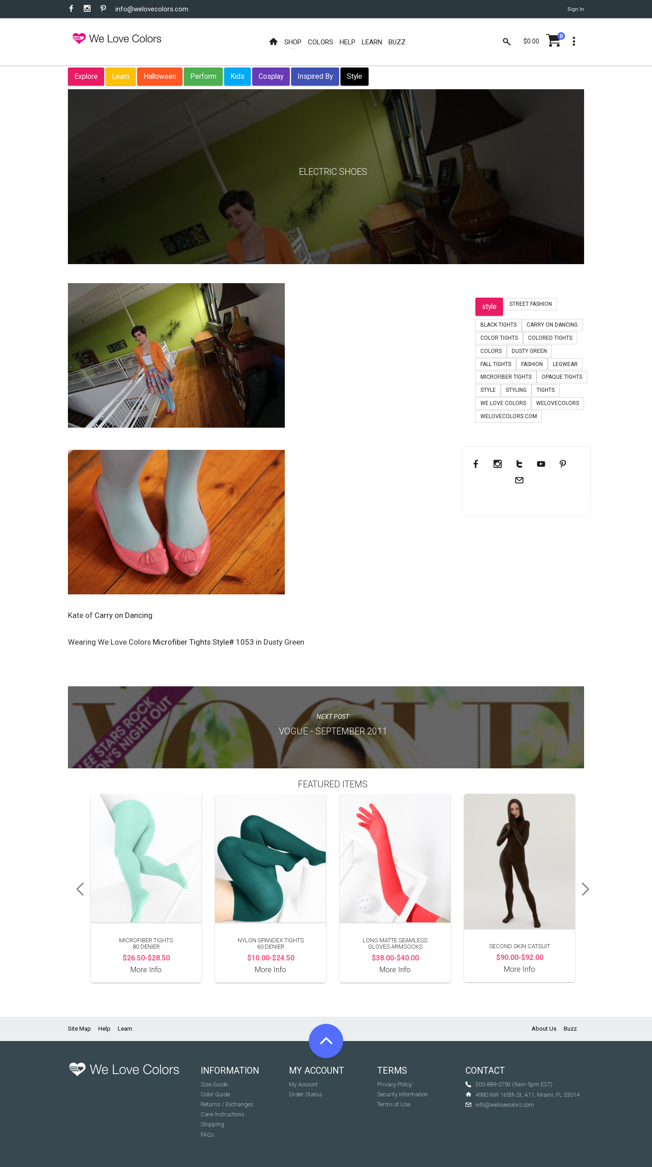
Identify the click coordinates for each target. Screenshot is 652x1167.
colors (491, 351)
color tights (499, 338)
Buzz (570, 1028)
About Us (544, 1028)
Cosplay (271, 76)
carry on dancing (552, 325)
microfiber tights (506, 377)
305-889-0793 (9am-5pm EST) (513, 1084)
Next (589, 889)
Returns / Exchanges (227, 1104)
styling (516, 390)
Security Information (402, 1094)
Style (354, 76)
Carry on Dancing (124, 615)
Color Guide (215, 1094)
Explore (86, 76)
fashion (532, 364)
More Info (146, 969)
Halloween (160, 76)
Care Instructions (222, 1114)
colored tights (550, 338)
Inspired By (315, 76)
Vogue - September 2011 (333, 731)
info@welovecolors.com (151, 9)
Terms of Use (393, 1104)
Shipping (212, 1124)
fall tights (495, 364)
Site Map (79, 1028)
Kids (237, 76)
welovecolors (557, 403)
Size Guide (214, 1084)
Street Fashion (530, 304)
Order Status (305, 1094)
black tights (498, 325)
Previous (77, 889)
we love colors (503, 403)
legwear (565, 364)
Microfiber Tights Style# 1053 (203, 641)
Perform (203, 76)
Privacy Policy (394, 1084)
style (489, 306)
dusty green (529, 351)
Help (104, 1028)
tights (546, 390)
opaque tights (562, 377)
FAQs (207, 1134)
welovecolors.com (508, 416)
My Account (303, 1084)
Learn (120, 76)
